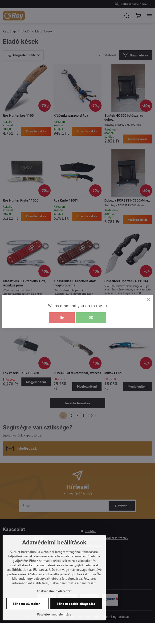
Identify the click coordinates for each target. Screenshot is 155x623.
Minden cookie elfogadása (76, 610)
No (62, 317)
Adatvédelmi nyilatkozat (54, 597)
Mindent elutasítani (27, 610)
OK (91, 317)
